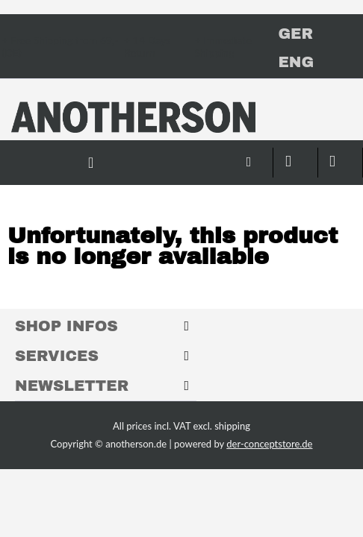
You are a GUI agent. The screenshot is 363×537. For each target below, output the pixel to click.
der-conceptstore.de (269, 444)
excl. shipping (221, 426)
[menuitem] (206, 155)
